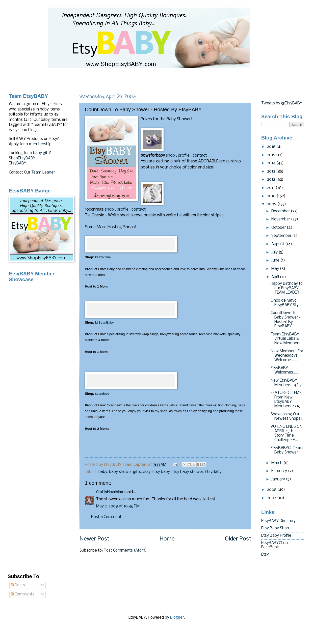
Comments (22, 594)
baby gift (41, 153)
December (281, 211)
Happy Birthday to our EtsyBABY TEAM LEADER (287, 288)
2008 (272, 490)
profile (184, 155)
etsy (147, 472)
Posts (18, 585)
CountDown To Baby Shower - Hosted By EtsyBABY (286, 319)
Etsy (265, 555)
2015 (271, 155)
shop (170, 155)
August (278, 244)
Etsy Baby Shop (275, 528)
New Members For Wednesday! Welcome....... (287, 355)
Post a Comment (106, 517)
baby (102, 472)
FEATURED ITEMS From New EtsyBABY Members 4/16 (286, 399)
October (279, 228)
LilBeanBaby (104, 322)
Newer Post (94, 539)
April (275, 277)
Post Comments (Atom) (125, 551)
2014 (271, 163)
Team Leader (43, 172)
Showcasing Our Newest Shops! (286, 416)
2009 (272, 204)
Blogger (177, 618)
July (275, 252)
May (275, 269)
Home (167, 539)
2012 (271, 180)
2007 (272, 498)
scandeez (102, 393)
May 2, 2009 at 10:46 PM (118, 506)
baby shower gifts (125, 472)
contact (200, 155)
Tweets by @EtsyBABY (281, 103)
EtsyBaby (213, 472)
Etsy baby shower (187, 472)
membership (40, 144)
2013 (271, 171)
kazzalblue (103, 257)
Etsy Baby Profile (276, 536)
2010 (272, 196)
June (275, 261)
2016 (271, 147)
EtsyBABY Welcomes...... (285, 370)
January (278, 479)
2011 (271, 188)
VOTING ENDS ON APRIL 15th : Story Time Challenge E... (286, 433)
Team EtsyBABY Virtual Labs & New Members (285, 338)
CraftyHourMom (110, 492)
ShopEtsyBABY (22, 158)
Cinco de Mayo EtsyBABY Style (286, 303)
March (277, 463)
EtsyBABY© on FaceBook (274, 545)
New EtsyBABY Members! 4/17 (286, 383)
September (281, 236)
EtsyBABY (17, 163)
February (279, 471)
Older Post (238, 539)
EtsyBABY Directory (278, 521)
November (281, 219)
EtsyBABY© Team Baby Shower (287, 450)
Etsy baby (161, 472)
